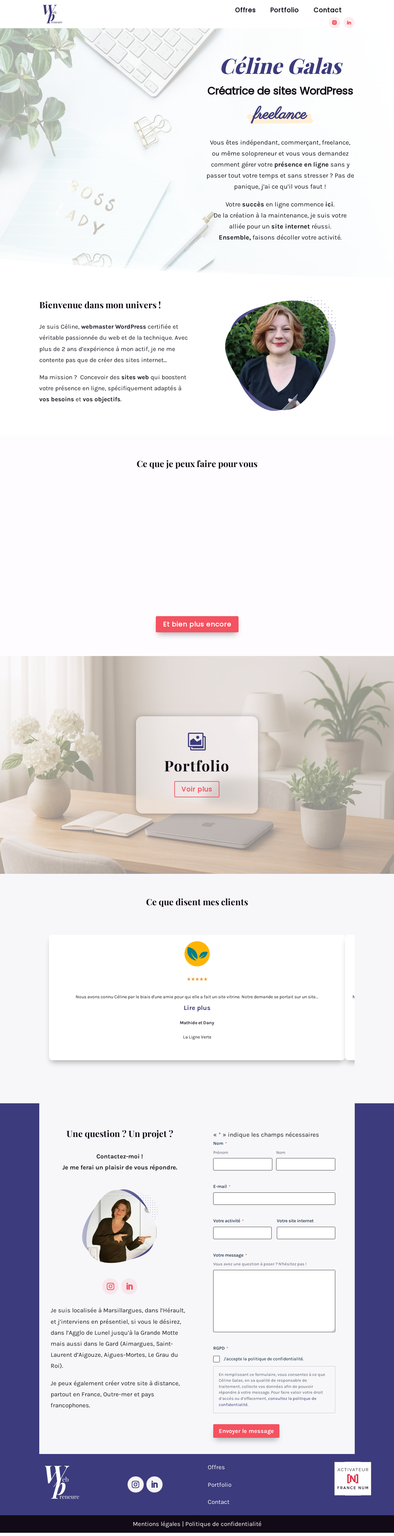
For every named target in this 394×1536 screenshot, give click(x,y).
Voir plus (196, 789)
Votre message (230, 1255)
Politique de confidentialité (223, 1524)
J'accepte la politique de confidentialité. (264, 1359)
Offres (245, 11)
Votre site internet (295, 1221)
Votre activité (228, 1221)
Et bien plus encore (197, 624)
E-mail (221, 1187)
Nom (280, 1152)
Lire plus (197, 1008)
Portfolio (284, 11)
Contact (328, 11)
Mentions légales (156, 1524)
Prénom (220, 1152)
